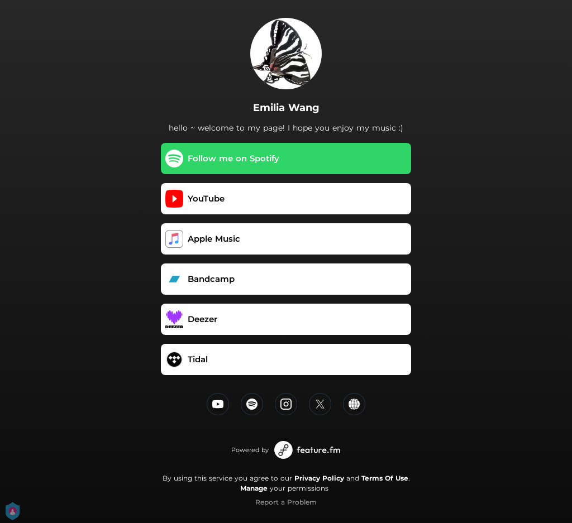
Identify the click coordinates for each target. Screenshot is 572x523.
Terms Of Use (384, 478)
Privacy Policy (319, 478)
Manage (254, 488)
